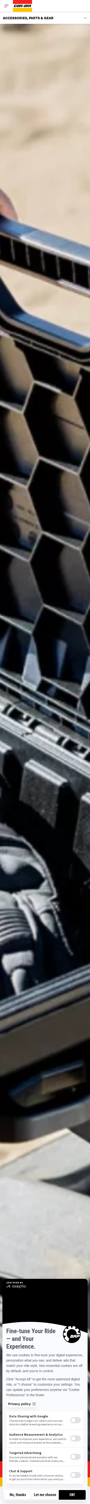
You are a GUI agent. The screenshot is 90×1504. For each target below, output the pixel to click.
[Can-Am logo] (22, 6)
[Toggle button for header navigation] (6, 6)
